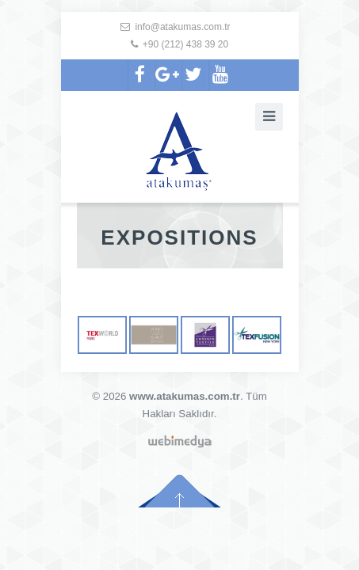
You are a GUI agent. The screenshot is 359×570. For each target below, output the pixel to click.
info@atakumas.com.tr (182, 26)
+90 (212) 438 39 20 (185, 44)
